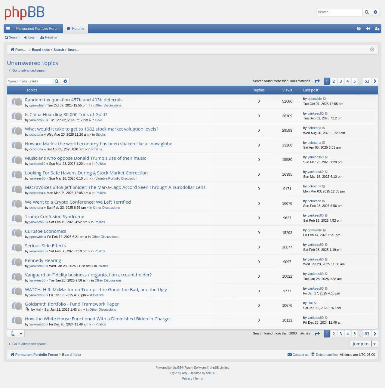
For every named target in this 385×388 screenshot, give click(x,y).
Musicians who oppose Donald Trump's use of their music (85, 158)
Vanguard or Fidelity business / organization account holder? (88, 275)
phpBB (176, 367)
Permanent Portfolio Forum (38, 28)
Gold (98, 120)
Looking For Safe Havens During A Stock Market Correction (86, 173)
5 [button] (354, 81)
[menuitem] (358, 28)
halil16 (210, 373)
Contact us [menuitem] (298, 354)
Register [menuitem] (378, 29)
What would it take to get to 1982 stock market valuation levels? (91, 129)
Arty (184, 373)
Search (14, 37)
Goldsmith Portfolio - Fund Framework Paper (72, 304)
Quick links (9, 29)
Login (32, 37)
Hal (38, 309)
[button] (317, 81)
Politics (96, 149)
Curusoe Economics (45, 231)
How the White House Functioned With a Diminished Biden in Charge (97, 319)
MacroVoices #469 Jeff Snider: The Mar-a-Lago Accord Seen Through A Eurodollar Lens (115, 187)
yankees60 (37, 120)
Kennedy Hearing (43, 260)
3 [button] (341, 81)
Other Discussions (107, 105)
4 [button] (347, 81)
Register (51, 37)
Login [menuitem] (369, 29)
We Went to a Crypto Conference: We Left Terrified (78, 202)
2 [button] (334, 81)
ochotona (36, 134)
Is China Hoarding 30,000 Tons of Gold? (66, 114)
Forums (78, 28)
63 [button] (367, 81)
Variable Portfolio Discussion (116, 178)
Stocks (101, 134)
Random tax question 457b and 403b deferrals (73, 100)
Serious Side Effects (45, 245)
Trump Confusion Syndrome (54, 216)
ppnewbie (36, 105)
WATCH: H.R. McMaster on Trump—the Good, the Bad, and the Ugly (96, 289)
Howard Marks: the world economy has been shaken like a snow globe (98, 143)
